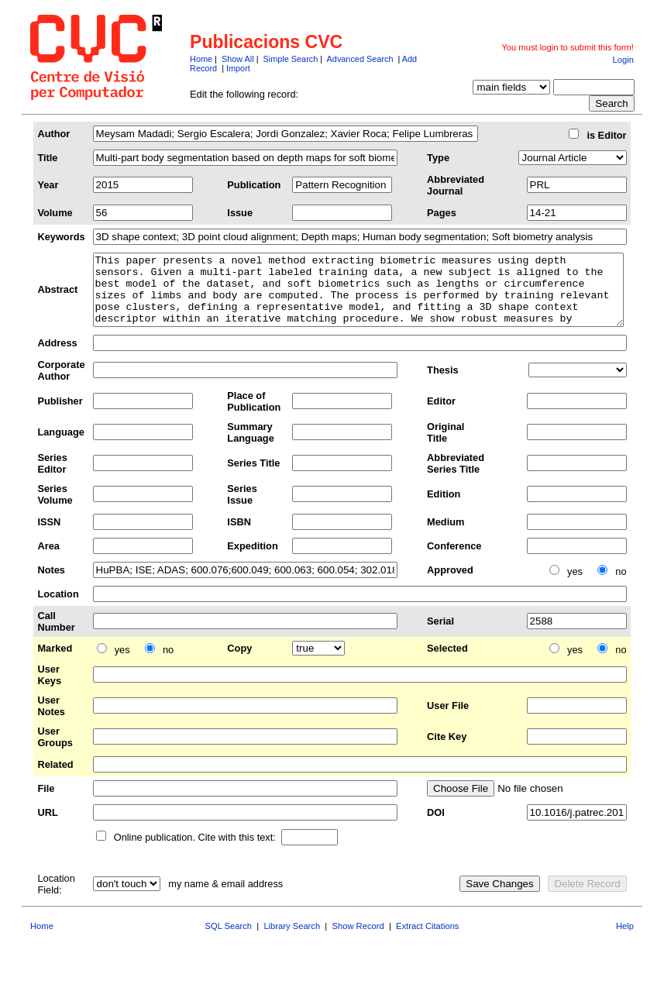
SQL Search (229, 940)
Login (623, 59)
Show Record (358, 940)
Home (201, 59)
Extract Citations (427, 940)
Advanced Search (360, 59)
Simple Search (290, 59)
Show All (238, 59)
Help (625, 940)
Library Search (291, 940)
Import (238, 68)
